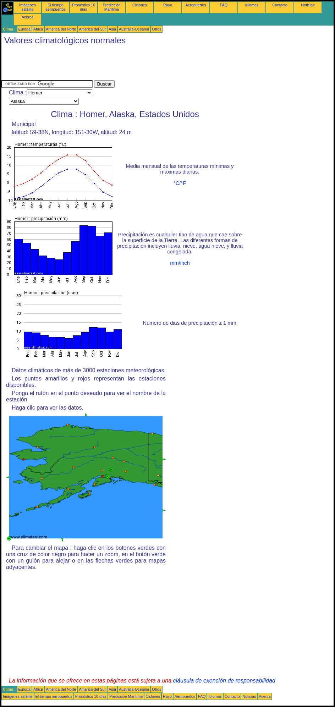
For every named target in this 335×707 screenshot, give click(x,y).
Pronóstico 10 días (83, 7)
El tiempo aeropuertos (55, 7)
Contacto (279, 5)
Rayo (167, 5)
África (38, 29)
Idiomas (251, 5)
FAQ (223, 5)
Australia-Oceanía (134, 29)
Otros (156, 29)
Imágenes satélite (27, 7)
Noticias (308, 5)
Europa (24, 29)
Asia (112, 29)
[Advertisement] (130, 64)
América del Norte (61, 29)
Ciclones (139, 5)
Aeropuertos (195, 5)
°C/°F (180, 183)
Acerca (27, 17)
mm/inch (180, 263)
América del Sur (92, 29)
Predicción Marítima (112, 7)
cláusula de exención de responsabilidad (224, 681)
